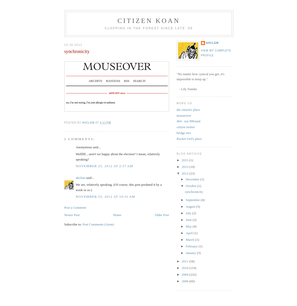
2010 (185, 268)
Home (117, 215)
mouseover (184, 115)
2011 (185, 261)
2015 (185, 160)
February (192, 246)
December (193, 179)
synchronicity (194, 192)
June (189, 220)
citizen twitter (186, 127)
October (191, 186)
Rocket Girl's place (189, 139)
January (191, 253)
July (189, 213)
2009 (185, 274)
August (191, 206)
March (190, 240)
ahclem (81, 178)
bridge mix (184, 133)
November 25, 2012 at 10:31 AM (105, 196)
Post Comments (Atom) (98, 224)
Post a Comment (75, 207)
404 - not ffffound (188, 121)
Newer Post (72, 215)
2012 (185, 173)
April (190, 233)
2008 (185, 281)
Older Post (162, 215)
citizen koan (148, 20)
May (189, 226)
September (193, 200)
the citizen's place (188, 110)
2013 (185, 167)
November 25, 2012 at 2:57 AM (104, 166)
